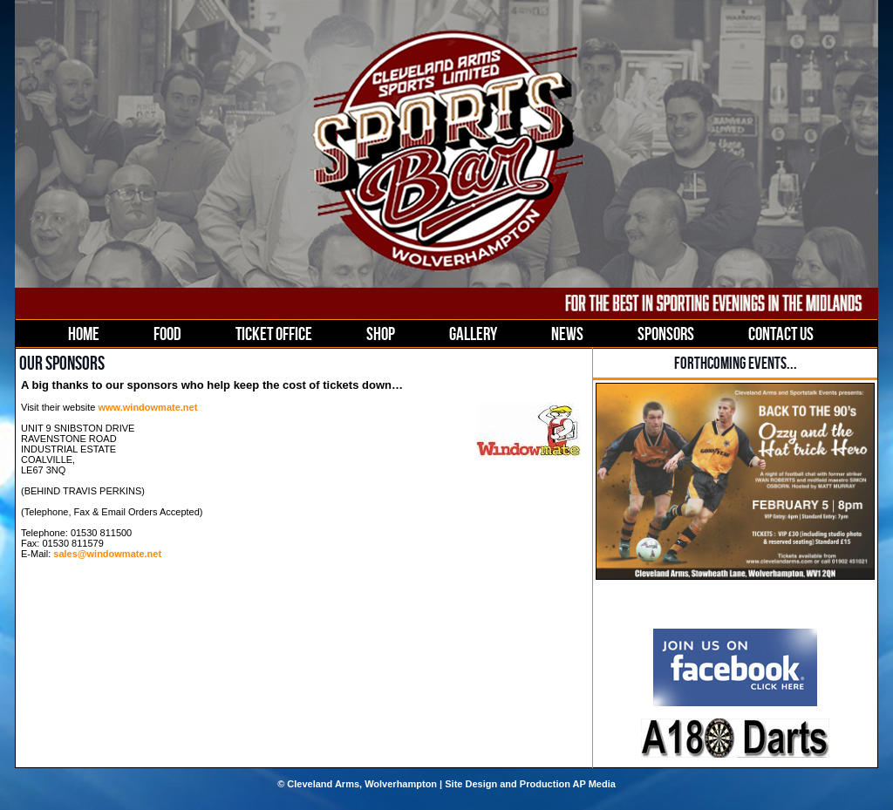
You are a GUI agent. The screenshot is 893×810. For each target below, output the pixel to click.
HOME (83, 333)
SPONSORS (665, 333)
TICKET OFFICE (273, 333)
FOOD (167, 333)
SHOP (380, 333)
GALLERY (473, 333)
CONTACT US (781, 333)
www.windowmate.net (147, 407)
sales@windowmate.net (107, 553)
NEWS (567, 333)
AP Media (594, 784)
